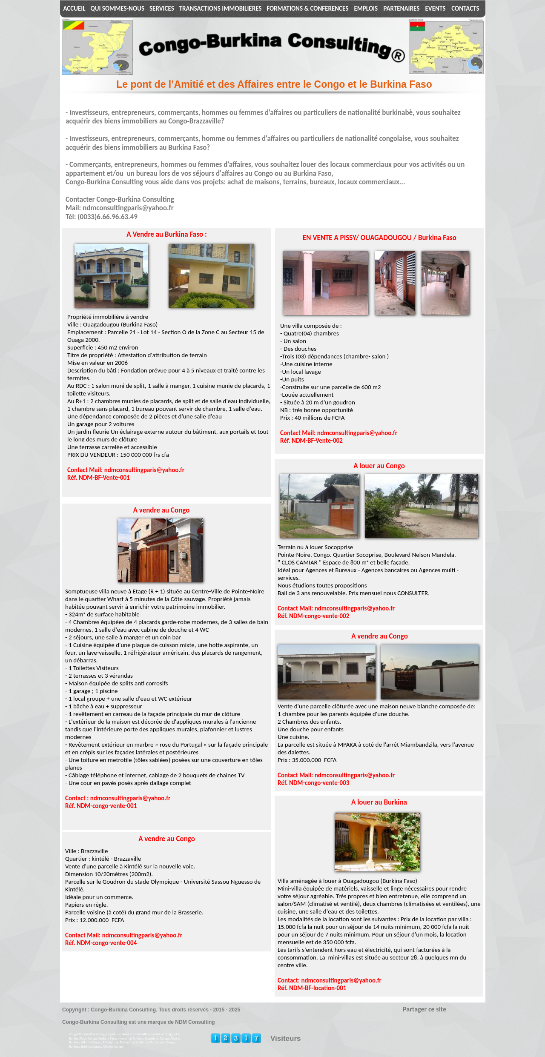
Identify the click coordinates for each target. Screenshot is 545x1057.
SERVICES (161, 8)
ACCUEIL (74, 8)
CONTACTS (465, 8)
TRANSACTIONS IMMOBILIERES (220, 8)
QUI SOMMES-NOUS (117, 8)
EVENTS (435, 8)
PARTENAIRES (401, 8)
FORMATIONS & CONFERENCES (307, 8)
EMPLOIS (366, 8)
